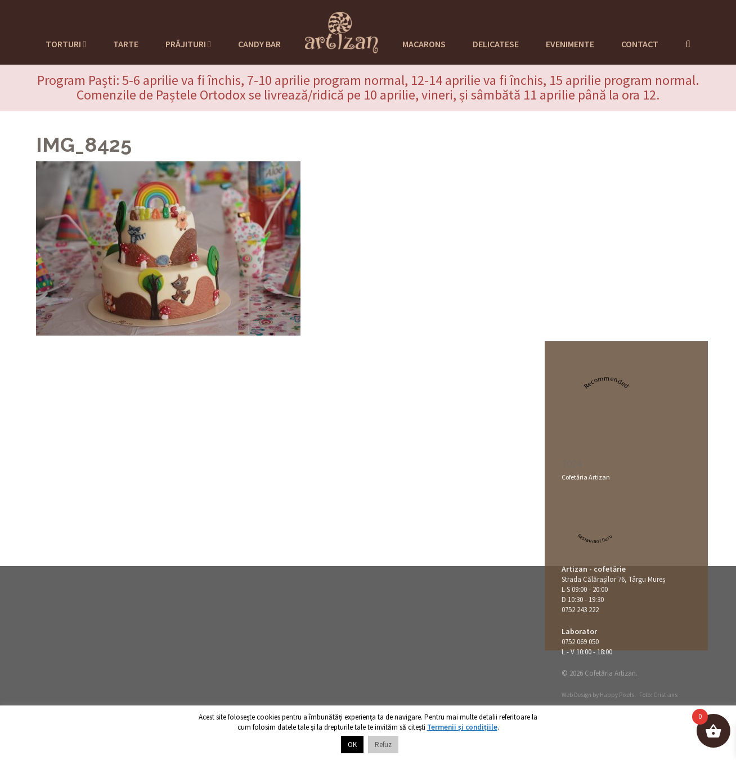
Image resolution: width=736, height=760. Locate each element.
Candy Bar (259, 43)
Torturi (66, 43)
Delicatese (496, 43)
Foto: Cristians (658, 695)
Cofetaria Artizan (341, 30)
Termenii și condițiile (462, 727)
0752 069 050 (580, 641)
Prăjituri (188, 43)
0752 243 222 (580, 609)
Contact (639, 43)
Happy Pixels (617, 695)
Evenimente (570, 43)
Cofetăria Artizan (586, 477)
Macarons (424, 43)
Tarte (125, 43)
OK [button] (352, 744)
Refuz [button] (383, 744)
